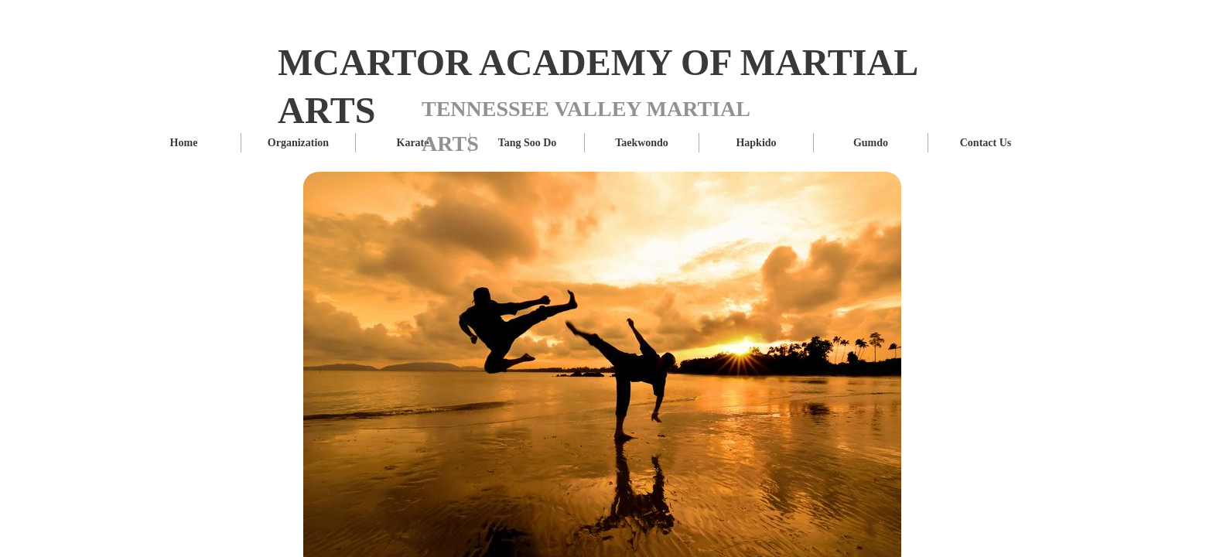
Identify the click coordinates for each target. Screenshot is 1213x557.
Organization (298, 143)
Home (184, 143)
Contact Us (986, 143)
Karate (413, 143)
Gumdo (870, 143)
